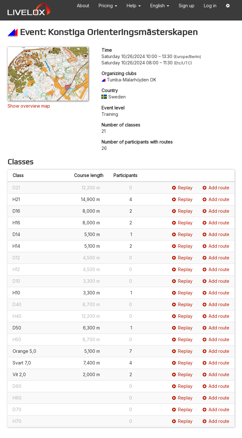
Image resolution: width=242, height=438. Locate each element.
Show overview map (29, 106)
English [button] (159, 5)
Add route (216, 187)
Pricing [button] (108, 5)
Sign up (186, 5)
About (83, 5)
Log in (210, 5)
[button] (227, 7)
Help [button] (134, 5)
